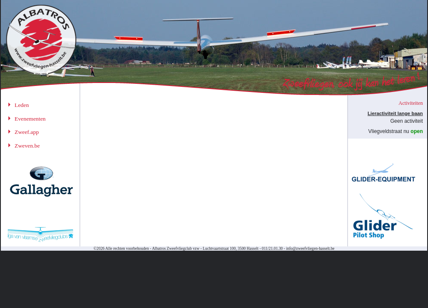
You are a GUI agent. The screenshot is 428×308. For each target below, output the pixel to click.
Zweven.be (27, 145)
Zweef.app (27, 132)
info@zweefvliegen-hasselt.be (310, 248)
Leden (22, 105)
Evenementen (30, 119)
